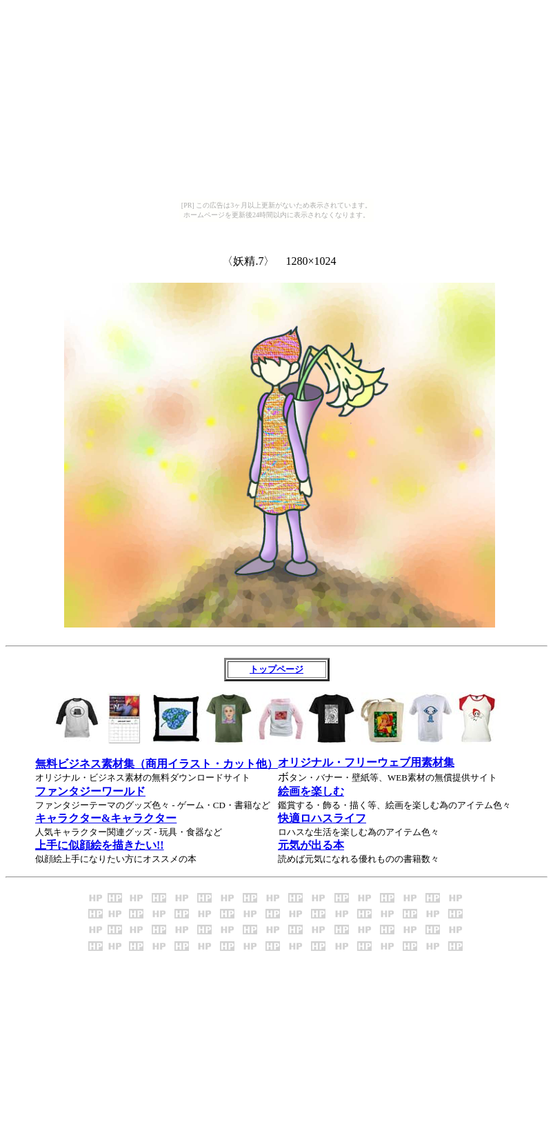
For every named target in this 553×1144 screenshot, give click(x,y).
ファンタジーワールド (90, 791)
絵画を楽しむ (311, 791)
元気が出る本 (311, 845)
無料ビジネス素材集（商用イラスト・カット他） (156, 764)
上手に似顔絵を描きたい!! (99, 845)
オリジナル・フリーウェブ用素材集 (366, 762)
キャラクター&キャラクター (106, 818)
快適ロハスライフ (322, 818)
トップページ (276, 669)
